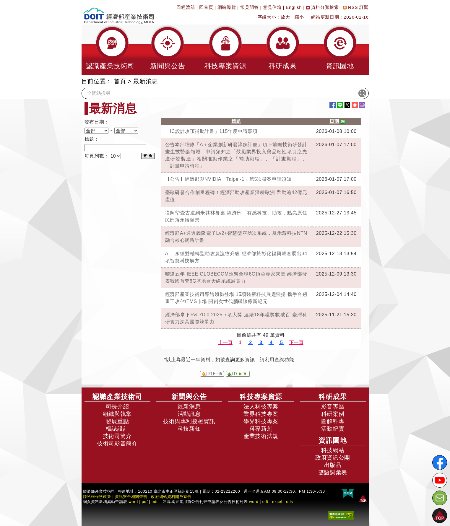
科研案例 (333, 414)
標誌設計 (117, 429)
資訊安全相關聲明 (131, 496)
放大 (285, 16)
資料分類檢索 (322, 7)
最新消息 (145, 81)
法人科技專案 (260, 406)
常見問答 (249, 7)
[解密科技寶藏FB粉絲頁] (439, 462)
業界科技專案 (260, 414)
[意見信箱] (439, 498)
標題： (92, 138)
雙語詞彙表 (332, 472)
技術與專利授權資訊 (189, 421)
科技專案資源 (261, 396)
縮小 (299, 16)
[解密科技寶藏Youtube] (439, 480)
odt (155, 501)
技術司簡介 (117, 436)
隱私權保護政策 (97, 496)
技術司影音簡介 (117, 443)
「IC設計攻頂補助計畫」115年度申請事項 (211, 131)
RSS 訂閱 (355, 7)
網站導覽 (226, 7)
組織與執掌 (117, 414)
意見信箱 (272, 7)
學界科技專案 (260, 421)
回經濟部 (185, 7)
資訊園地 (333, 440)
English (294, 7)
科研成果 (333, 396)
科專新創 (261, 429)
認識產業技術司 (117, 396)
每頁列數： (97, 155)
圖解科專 (333, 421)
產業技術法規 (260, 436)
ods (289, 501)
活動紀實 (333, 429)
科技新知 (189, 429)
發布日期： (97, 121)
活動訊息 (189, 414)
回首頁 (206, 7)
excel (277, 501)
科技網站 (333, 450)
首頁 (120, 81)
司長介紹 (117, 406)
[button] (110, 50)
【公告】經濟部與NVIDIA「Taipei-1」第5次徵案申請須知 (228, 179)
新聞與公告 (189, 396)
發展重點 (117, 421)
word (254, 501)
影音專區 (333, 406)
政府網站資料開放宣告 (171, 496)
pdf (145, 501)
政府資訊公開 (332, 458)
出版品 (333, 465)
